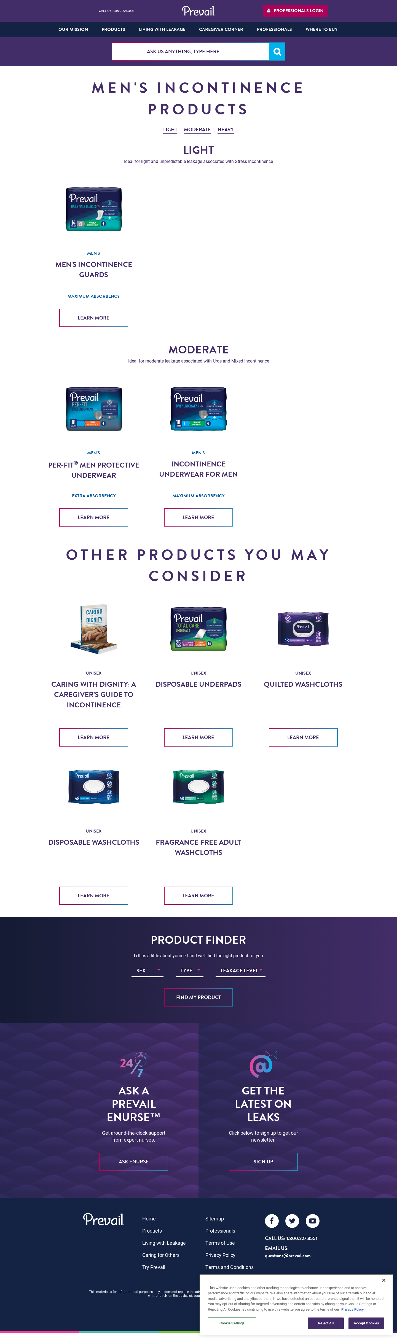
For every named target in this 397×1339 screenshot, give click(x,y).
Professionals (220, 1228)
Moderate (197, 129)
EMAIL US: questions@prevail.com (288, 1250)
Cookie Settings (232, 1323)
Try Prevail (153, 1265)
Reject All (325, 1323)
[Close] (384, 1280)
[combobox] (198, 51)
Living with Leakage (164, 1241)
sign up (263, 1159)
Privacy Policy (220, 1253)
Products (152, 1228)
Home (149, 1216)
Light (170, 129)
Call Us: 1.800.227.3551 (116, 10)
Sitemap (214, 1216)
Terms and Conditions (229, 1265)
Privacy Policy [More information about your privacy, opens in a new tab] (352, 1309)
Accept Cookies (366, 1323)
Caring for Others (160, 1253)
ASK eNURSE (134, 1159)
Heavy (226, 129)
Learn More (93, 317)
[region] (296, 1304)
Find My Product (198, 995)
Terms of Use (220, 1241)
